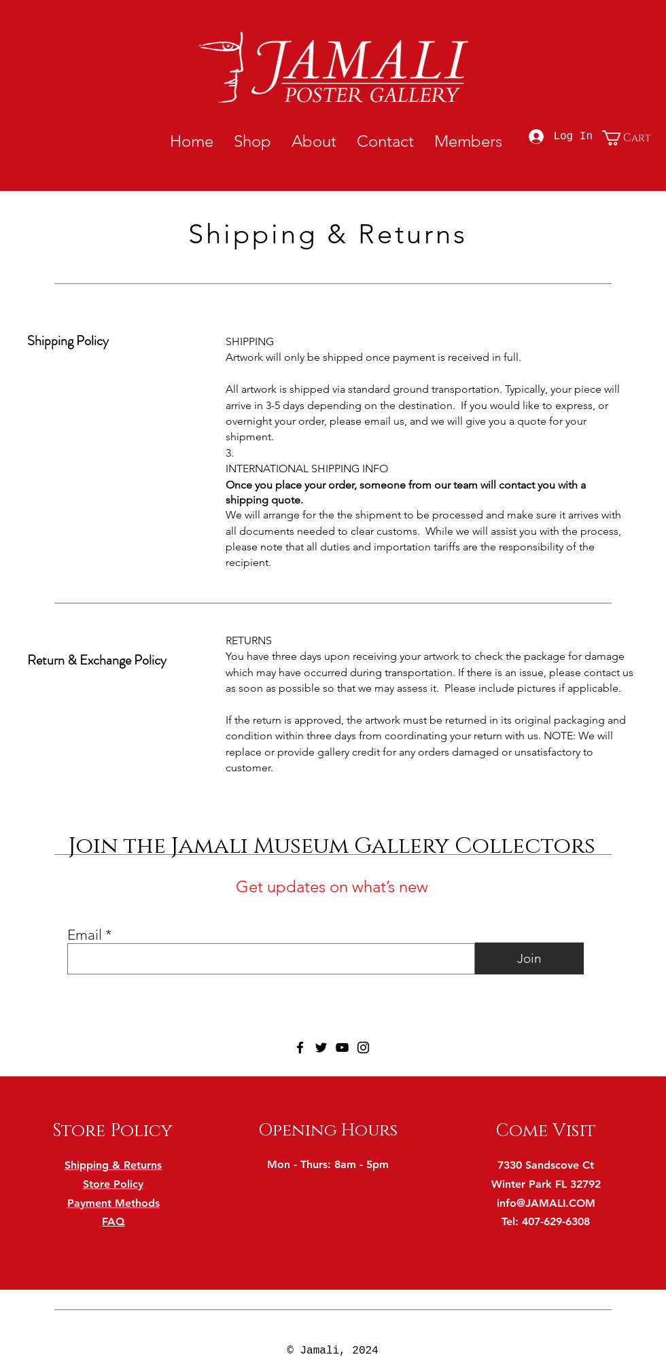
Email (84, 935)
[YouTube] (342, 1047)
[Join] (529, 958)
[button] (630, 137)
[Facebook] (300, 1047)
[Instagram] (363, 1047)
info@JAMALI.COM (546, 1203)
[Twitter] (321, 1047)
